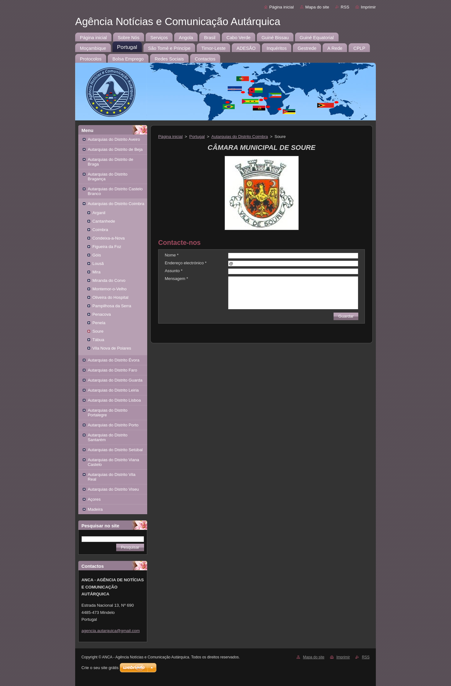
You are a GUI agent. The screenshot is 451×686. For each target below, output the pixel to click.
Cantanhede (103, 221)
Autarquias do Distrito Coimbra (116, 203)
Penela (98, 322)
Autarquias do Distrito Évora (113, 360)
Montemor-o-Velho (109, 289)
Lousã (98, 263)
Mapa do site (317, 7)
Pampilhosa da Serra (111, 305)
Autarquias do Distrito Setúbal (115, 449)
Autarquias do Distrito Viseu (113, 489)
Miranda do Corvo (108, 280)
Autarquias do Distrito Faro (112, 370)
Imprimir (368, 7)
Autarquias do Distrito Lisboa (114, 400)
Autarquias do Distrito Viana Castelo (113, 462)
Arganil (98, 212)
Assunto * (174, 270)
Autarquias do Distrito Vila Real (111, 477)
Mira (96, 272)
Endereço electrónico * (185, 263)
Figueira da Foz (106, 246)
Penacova (101, 314)
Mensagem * (176, 278)
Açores (94, 499)
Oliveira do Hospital (110, 297)
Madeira (95, 509)
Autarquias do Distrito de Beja (115, 149)
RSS (345, 7)
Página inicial (281, 7)
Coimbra (100, 229)
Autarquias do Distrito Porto (113, 425)
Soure (97, 331)
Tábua (98, 339)
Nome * (172, 255)
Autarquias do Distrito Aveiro (114, 139)
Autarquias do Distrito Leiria (113, 390)
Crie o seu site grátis (100, 667)
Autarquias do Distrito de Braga (110, 161)
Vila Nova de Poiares (111, 348)
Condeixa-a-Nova (108, 238)
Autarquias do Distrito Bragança (107, 176)
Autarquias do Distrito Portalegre (107, 412)
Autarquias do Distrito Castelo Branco (115, 191)
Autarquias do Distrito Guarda (115, 380)
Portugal (197, 136)
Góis (96, 255)
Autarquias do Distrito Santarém (107, 437)
